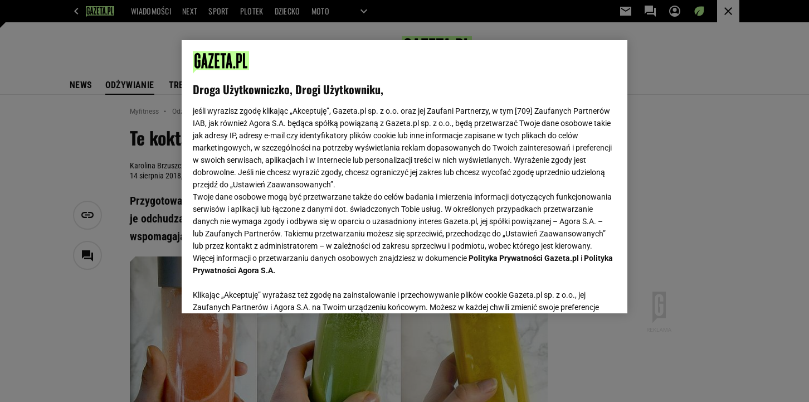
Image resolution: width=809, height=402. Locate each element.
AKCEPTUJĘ (579, 291)
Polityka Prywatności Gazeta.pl (524, 258)
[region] (404, 176)
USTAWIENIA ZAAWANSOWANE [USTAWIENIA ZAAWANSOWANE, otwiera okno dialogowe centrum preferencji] (265, 291)
